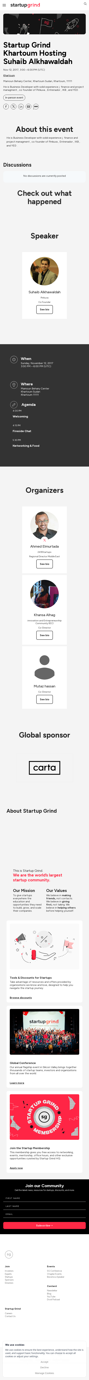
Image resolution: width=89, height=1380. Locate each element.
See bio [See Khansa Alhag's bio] (44, 635)
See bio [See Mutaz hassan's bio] (44, 699)
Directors (9, 1283)
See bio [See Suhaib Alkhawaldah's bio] (44, 309)
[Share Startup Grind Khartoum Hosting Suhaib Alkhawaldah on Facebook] (6, 106)
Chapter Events (54, 1274)
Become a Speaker (55, 1277)
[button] (85, 4)
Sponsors (9, 1280)
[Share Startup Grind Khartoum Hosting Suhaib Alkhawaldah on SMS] (36, 106)
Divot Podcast (53, 1299)
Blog (49, 1293)
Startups (9, 1277)
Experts (8, 1274)
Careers (8, 1313)
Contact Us (10, 1316)
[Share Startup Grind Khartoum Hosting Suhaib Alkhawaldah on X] (13, 106)
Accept (44, 1361)
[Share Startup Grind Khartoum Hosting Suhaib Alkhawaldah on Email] (28, 106)
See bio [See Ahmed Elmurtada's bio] (44, 564)
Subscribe (43, 1225)
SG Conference (54, 1271)
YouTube (51, 1296)
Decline (44, 1367)
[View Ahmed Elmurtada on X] (44, 540)
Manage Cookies (44, 1373)
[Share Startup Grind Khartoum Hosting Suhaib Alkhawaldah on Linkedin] (21, 106)
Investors (9, 1271)
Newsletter (52, 1290)
